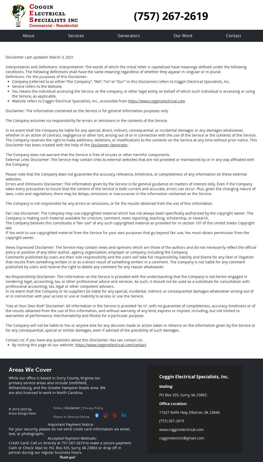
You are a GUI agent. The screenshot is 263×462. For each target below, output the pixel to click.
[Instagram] (106, 415)
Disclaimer (72, 408)
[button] (183, 36)
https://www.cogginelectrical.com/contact (110, 344)
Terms (57, 408)
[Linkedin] (124, 415)
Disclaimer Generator (109, 144)
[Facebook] (97, 415)
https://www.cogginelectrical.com (156, 101)
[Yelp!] (115, 415)
